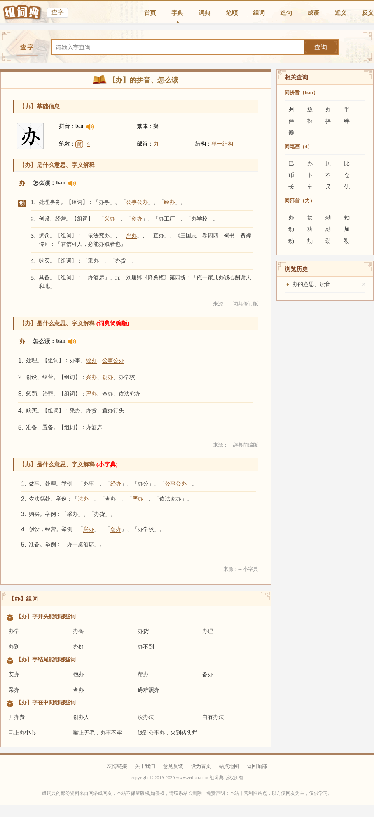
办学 (14, 631)
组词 (259, 13)
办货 (143, 631)
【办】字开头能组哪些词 (46, 616)
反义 (368, 13)
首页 (150, 13)
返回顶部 (257, 766)
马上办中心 (22, 733)
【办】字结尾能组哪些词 (46, 660)
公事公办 (137, 202)
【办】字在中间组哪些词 (46, 702)
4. (33, 261)
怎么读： (44, 183)
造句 (286, 13)
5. (33, 277)
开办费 (17, 717)
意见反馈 (173, 766)
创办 (136, 219)
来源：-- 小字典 (240, 569)
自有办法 (213, 717)
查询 (320, 47)
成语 (313, 13)
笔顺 (232, 13)
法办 (83, 499)
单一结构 (222, 144)
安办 (14, 674)
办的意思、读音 (311, 284)
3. (33, 235)
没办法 (146, 717)
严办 (131, 235)
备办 (207, 674)
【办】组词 (23, 599)
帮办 (143, 674)
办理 (207, 631)
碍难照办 (148, 690)
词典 (204, 13)
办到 (14, 647)
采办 (14, 690)
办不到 (146, 647)
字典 (177, 13)
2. (33, 219)
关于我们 (145, 766)
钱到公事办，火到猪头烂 (167, 733)
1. (33, 202)
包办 (78, 674)
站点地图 (229, 766)
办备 (78, 631)
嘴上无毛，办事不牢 (97, 733)
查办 (78, 690)
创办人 (81, 717)
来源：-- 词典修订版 (235, 304)
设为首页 (201, 766)
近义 (340, 13)
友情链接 (117, 766)
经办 (169, 202)
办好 (78, 647)
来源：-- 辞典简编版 (235, 445)
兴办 (109, 219)
